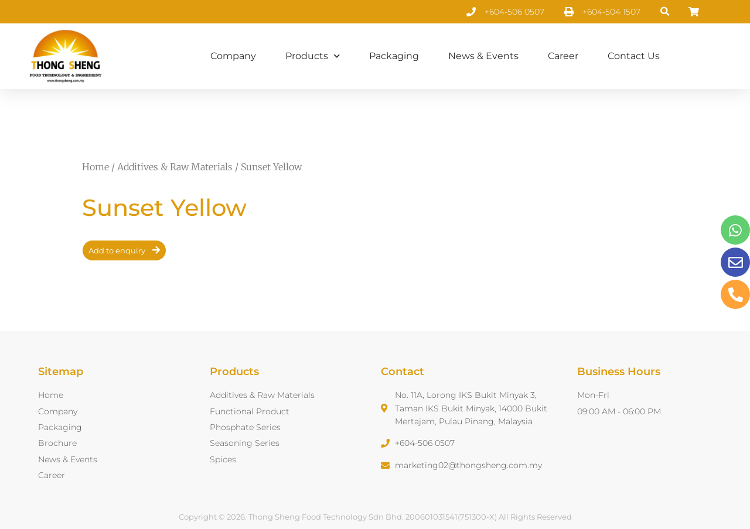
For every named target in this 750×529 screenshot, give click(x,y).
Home (95, 167)
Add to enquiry (116, 250)
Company (233, 55)
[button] (665, 12)
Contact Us (634, 55)
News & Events (483, 55)
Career (563, 55)
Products (312, 56)
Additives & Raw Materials (175, 167)
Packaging (394, 55)
